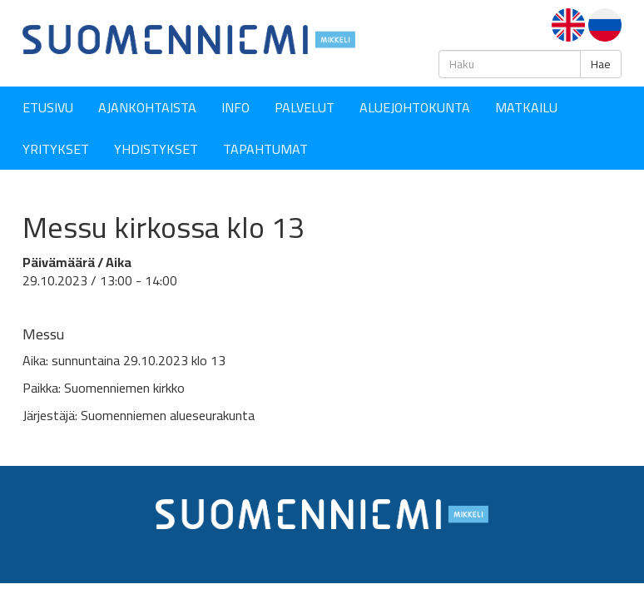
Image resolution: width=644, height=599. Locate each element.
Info (235, 107)
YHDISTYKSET (156, 148)
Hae (601, 64)
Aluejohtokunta (414, 107)
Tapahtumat (265, 148)
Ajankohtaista (147, 107)
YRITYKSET (55, 148)
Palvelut (304, 107)
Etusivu (47, 107)
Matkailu (526, 107)
